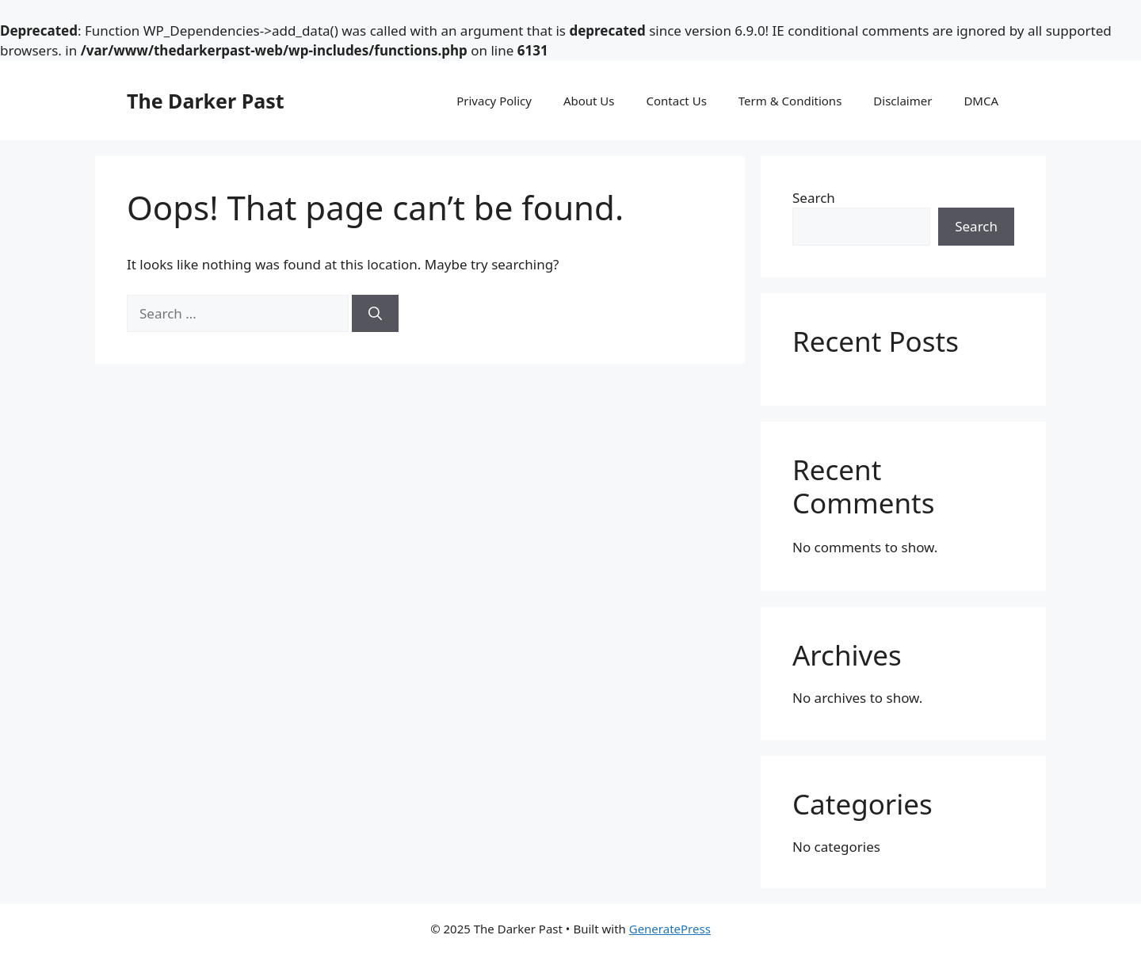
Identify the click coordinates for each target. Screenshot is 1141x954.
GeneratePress (670, 929)
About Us (589, 101)
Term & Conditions (790, 101)
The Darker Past (205, 100)
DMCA (981, 101)
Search (813, 198)
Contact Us (677, 101)
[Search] (375, 314)
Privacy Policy (494, 101)
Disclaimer (902, 101)
